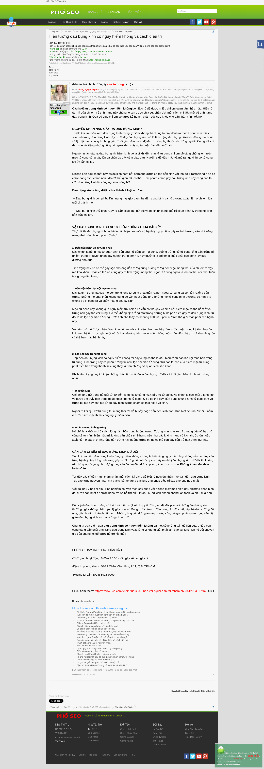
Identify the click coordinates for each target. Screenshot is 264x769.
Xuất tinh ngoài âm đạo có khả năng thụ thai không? (102, 637)
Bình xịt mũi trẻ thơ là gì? (89, 645)
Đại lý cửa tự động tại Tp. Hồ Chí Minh (69, 60)
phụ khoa (53, 75)
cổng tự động (72, 57)
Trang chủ (94, 11)
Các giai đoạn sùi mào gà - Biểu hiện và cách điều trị (102, 640)
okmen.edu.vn (87, 601)
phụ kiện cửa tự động (70, 49)
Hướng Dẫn (158, 729)
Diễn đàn (114, 11)
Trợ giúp (93, 755)
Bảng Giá (189, 733)
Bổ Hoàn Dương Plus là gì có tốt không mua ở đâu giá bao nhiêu (108, 612)
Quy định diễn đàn (194, 729)
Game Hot (93, 736)
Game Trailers (160, 744)
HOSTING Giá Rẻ (64, 729)
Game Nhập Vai (128, 729)
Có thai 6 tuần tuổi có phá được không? (96, 628)
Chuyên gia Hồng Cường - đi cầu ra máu (96, 654)
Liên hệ (82, 755)
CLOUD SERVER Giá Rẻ (67, 737)
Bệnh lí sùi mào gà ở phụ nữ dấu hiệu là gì (97, 626)
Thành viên (133, 11)
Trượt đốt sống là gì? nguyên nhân (94, 643)
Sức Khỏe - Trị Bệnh (70, 63)
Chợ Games (94, 733)
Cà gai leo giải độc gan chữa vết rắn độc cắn (98, 662)
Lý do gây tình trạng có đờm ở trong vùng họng (99, 648)
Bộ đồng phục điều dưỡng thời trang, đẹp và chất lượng (104, 631)
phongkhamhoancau (98, 63)
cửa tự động (60, 51)
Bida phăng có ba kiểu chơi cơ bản (93, 623)
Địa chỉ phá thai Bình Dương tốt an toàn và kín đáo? (102, 665)
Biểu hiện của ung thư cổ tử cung (93, 651)
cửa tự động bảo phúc (88, 89)
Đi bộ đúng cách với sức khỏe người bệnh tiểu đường (103, 634)
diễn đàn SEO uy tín (56, 1)
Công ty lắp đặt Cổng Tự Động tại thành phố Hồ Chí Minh (78, 54)
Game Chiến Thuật (129, 733)
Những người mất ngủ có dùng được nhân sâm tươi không (105, 657)
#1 (214, 674)
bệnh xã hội (54, 70)
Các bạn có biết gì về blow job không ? (95, 659)
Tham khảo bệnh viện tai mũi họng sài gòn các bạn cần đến (105, 620)
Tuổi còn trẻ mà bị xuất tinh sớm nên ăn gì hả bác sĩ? (102, 615)
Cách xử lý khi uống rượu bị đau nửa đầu (97, 617)
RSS (132, 755)
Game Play (93, 740)
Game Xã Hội (127, 741)
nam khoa (53, 72)
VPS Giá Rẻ (61, 733)
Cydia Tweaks (159, 737)
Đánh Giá (157, 733)
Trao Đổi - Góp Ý (193, 737)
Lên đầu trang (120, 755)
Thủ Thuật (158, 741)
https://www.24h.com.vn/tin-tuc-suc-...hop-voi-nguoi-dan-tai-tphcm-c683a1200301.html (150, 591)
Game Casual (127, 737)
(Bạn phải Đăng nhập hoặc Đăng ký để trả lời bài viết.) (193, 691)
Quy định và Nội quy (65, 755)
